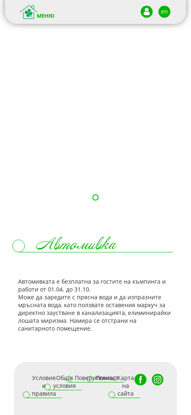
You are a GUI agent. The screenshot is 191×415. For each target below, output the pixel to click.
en (164, 11)
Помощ (106, 378)
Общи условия (64, 381)
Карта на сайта (125, 385)
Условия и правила (44, 385)
